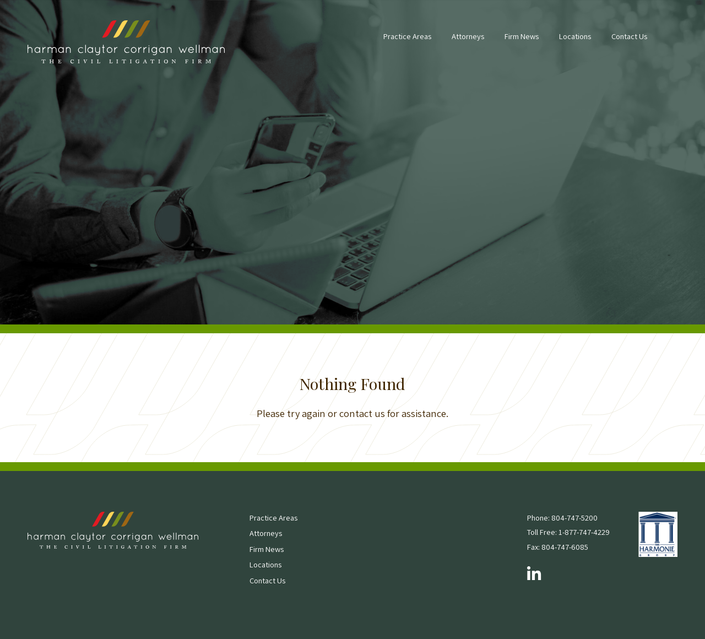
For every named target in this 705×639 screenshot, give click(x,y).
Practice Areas (407, 36)
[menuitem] (407, 42)
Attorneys (468, 36)
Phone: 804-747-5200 (562, 517)
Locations (575, 36)
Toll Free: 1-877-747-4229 (568, 532)
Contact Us (629, 36)
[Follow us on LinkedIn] (534, 575)
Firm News (522, 36)
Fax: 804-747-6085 (557, 546)
